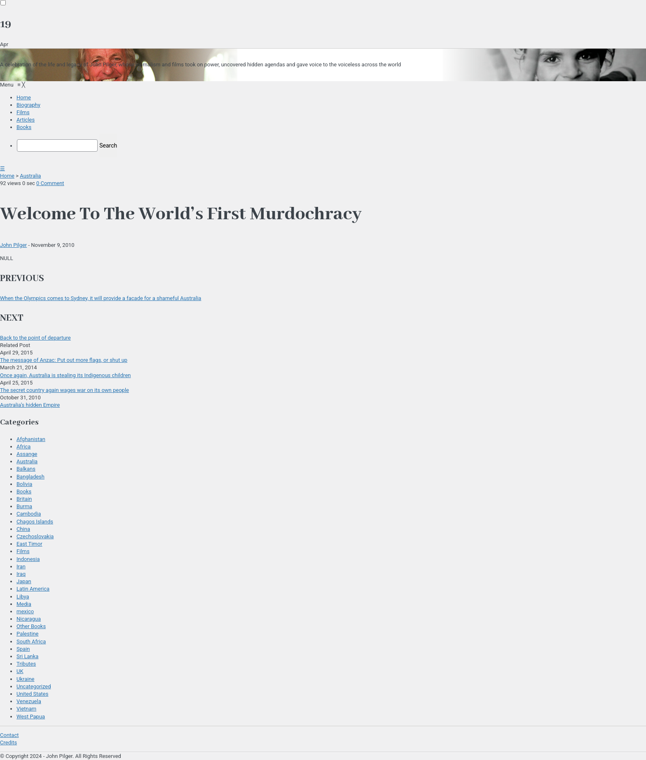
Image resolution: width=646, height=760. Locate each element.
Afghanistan (30, 439)
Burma (24, 506)
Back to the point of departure (35, 338)
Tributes (26, 664)
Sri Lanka (27, 656)
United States (32, 694)
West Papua (30, 716)
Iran (21, 566)
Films (23, 551)
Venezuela (28, 701)
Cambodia (28, 514)
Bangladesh (30, 477)
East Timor (29, 544)
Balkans (25, 469)
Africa (23, 446)
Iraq (21, 574)
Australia (30, 176)
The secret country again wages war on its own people (64, 390)
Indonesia (28, 559)
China (23, 529)
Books (23, 491)
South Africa (31, 641)
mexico (25, 611)
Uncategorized (33, 686)
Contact (9, 735)
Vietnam (26, 709)
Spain (23, 649)
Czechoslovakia (35, 536)
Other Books (31, 626)
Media (23, 604)
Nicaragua (28, 619)
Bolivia (24, 484)
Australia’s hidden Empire (30, 405)
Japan (23, 581)
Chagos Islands (34, 521)
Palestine (27, 634)
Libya (22, 596)
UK (19, 671)
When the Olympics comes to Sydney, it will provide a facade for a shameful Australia (100, 298)
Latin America (32, 589)
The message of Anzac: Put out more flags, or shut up (63, 360)
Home (7, 176)
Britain (24, 499)
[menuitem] (23, 97)
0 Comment (50, 183)
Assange (26, 454)
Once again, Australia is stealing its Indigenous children (65, 375)
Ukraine (25, 679)
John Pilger (13, 245)
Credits (8, 742)
